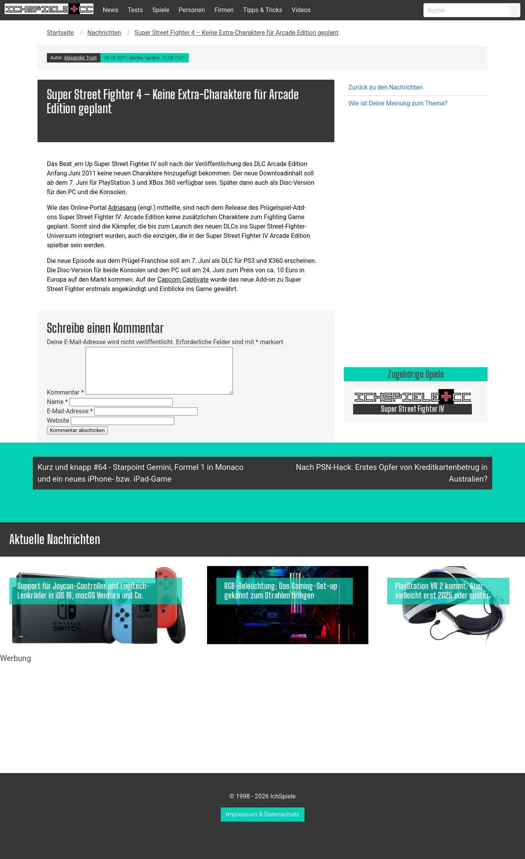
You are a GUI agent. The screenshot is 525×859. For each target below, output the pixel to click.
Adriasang (122, 207)
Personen (192, 10)
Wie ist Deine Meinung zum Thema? (397, 103)
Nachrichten (104, 32)
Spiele (160, 10)
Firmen (224, 10)
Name (57, 401)
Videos (301, 10)
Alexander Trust (80, 58)
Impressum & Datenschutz (262, 814)
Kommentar (65, 392)
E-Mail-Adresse (70, 411)
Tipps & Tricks (262, 10)
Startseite (60, 32)
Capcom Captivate (183, 279)
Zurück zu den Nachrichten (385, 87)
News (110, 10)
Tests (135, 10)
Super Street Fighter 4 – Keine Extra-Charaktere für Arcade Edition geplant (236, 32)
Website (58, 420)
